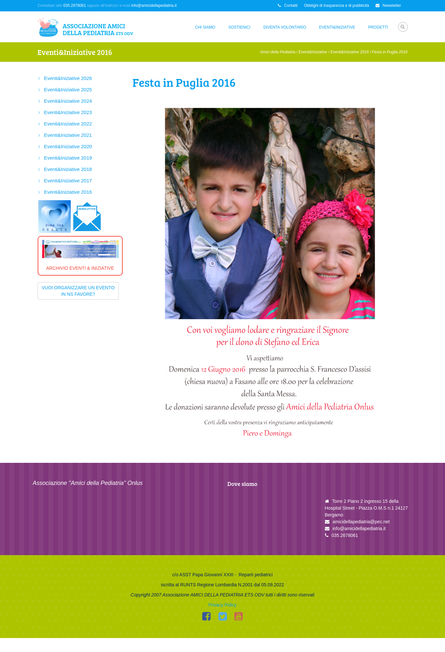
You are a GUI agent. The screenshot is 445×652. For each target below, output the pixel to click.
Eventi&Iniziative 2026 (68, 78)
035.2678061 (74, 5)
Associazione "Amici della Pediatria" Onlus (88, 483)
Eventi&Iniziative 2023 (68, 112)
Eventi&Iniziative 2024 (68, 101)
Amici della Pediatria (277, 52)
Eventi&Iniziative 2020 (68, 146)
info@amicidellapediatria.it (154, 5)
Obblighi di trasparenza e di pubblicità (336, 5)
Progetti (378, 27)
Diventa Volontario (284, 27)
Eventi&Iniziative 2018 (68, 169)
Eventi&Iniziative (337, 27)
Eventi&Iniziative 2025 (68, 89)
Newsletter (388, 5)
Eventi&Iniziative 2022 (68, 123)
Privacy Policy (222, 618)
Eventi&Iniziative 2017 (68, 180)
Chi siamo (205, 27)
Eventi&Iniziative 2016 (349, 52)
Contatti (287, 5)
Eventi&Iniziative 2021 (68, 135)
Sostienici (239, 27)
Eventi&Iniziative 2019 (68, 158)
